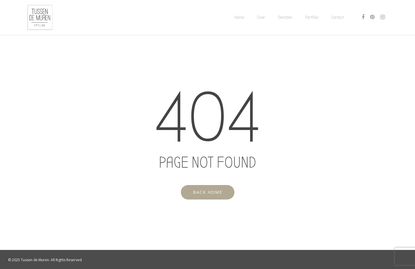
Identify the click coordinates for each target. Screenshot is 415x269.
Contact (337, 17)
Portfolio (311, 17)
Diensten (285, 17)
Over (261, 17)
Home (239, 17)
